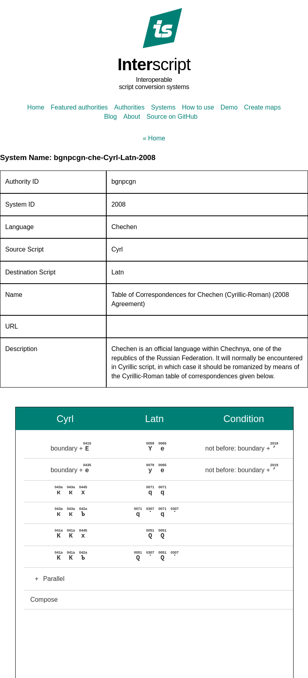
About (132, 116)
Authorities (129, 107)
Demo (229, 107)
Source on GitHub (171, 116)
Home (36, 107)
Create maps (262, 107)
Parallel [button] (47, 576)
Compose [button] (43, 597)
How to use (198, 107)
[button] (158, 447)
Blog (110, 116)
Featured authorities (79, 107)
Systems (163, 107)
